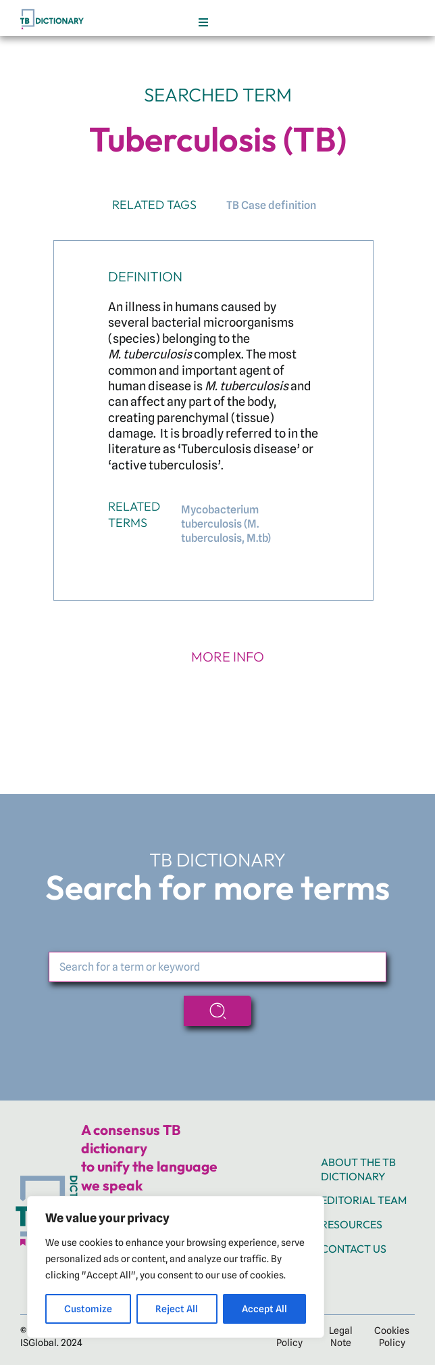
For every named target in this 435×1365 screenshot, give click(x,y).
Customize (88, 1308)
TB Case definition (271, 205)
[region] (175, 1267)
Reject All (176, 1308)
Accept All (264, 1308)
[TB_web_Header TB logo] (53, 11)
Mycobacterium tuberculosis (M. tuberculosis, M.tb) (226, 524)
